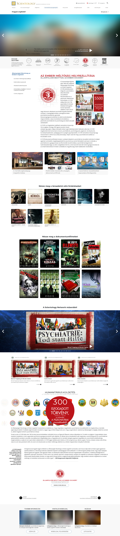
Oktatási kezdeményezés (20, 85)
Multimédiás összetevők (20, 82)
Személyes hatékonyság (50, 534)
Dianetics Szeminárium (49, 531)
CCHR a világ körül (18, 93)
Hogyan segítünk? (19, 12)
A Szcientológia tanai (32, 534)
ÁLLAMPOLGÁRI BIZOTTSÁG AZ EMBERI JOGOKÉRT (60, 465)
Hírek (107, 7)
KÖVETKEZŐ (94, 481)
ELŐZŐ (25, 481)
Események (97, 7)
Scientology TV (91, 3)
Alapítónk (37, 7)
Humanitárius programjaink (51, 7)
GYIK (88, 7)
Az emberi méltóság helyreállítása (22, 78)
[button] (6, 35)
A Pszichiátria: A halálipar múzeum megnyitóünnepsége (22, 89)
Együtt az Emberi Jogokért (29, 482)
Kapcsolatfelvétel (80, 3)
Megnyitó (13, 534)
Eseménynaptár (64, 534)
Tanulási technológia (82, 534)
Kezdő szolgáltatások (50, 530)
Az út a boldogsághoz (83, 531)
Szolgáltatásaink (78, 7)
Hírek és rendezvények (67, 530)
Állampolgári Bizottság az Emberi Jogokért (21, 74)
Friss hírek (63, 531)
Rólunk (13, 7)
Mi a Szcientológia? (25, 7)
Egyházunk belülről (15, 531)
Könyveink (66, 7)
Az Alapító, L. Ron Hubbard (34, 531)
